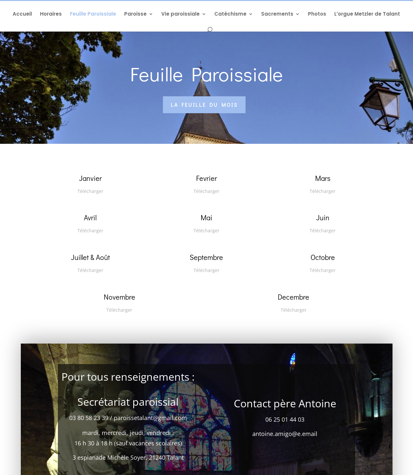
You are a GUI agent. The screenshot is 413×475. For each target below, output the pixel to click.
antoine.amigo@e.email (284, 439)
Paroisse (135, 14)
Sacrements (277, 14)
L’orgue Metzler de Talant (367, 14)
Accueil (22, 14)
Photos (317, 14)
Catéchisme (230, 14)
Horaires (51, 14)
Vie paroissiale (180, 14)
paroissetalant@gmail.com (150, 424)
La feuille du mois (204, 104)
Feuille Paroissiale (93, 14)
